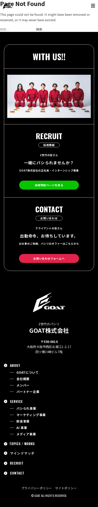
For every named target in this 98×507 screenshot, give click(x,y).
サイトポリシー (66, 488)
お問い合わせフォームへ (49, 258)
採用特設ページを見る (49, 185)
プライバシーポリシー (36, 488)
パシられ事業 (26, 408)
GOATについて (27, 372)
